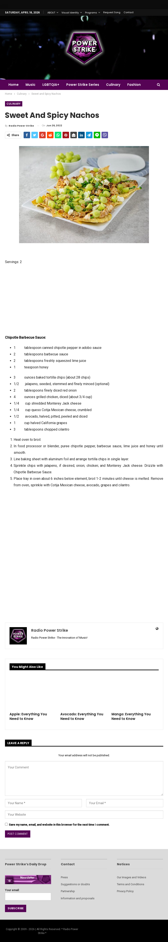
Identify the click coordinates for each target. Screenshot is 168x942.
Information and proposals (77, 898)
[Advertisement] (84, 299)
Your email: (28, 893)
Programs (91, 12)
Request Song (111, 12)
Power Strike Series (84, 84)
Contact (129, 12)
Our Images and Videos (131, 877)
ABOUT (51, 12)
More (135, 84)
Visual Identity (70, 12)
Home (13, 84)
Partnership (68, 891)
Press (64, 877)
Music (31, 84)
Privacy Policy (125, 891)
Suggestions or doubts (75, 884)
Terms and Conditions (130, 884)
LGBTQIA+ (52, 84)
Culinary (116, 84)
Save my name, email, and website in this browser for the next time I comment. (59, 824)
